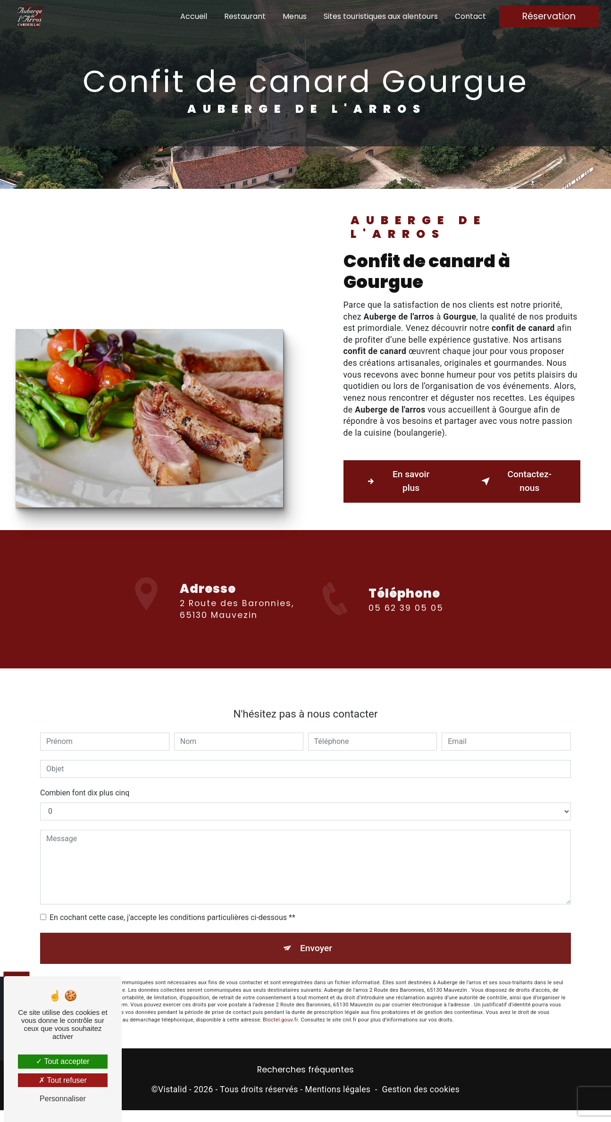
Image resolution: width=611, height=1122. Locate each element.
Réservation (549, 16)
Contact (470, 16)
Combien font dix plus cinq (84, 779)
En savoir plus (396, 481)
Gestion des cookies (421, 1089)
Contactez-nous (514, 481)
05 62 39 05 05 (406, 621)
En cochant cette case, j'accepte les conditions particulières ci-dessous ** (172, 903)
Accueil (193, 16)
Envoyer (316, 934)
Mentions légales (337, 1089)
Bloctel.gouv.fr (280, 1006)
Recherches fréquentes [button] (305, 1069)
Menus (295, 16)
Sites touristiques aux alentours (381, 16)
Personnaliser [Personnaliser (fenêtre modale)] (63, 1099)
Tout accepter (62, 1061)
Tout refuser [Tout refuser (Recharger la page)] (63, 1080)
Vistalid (172, 1089)
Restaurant (245, 16)
